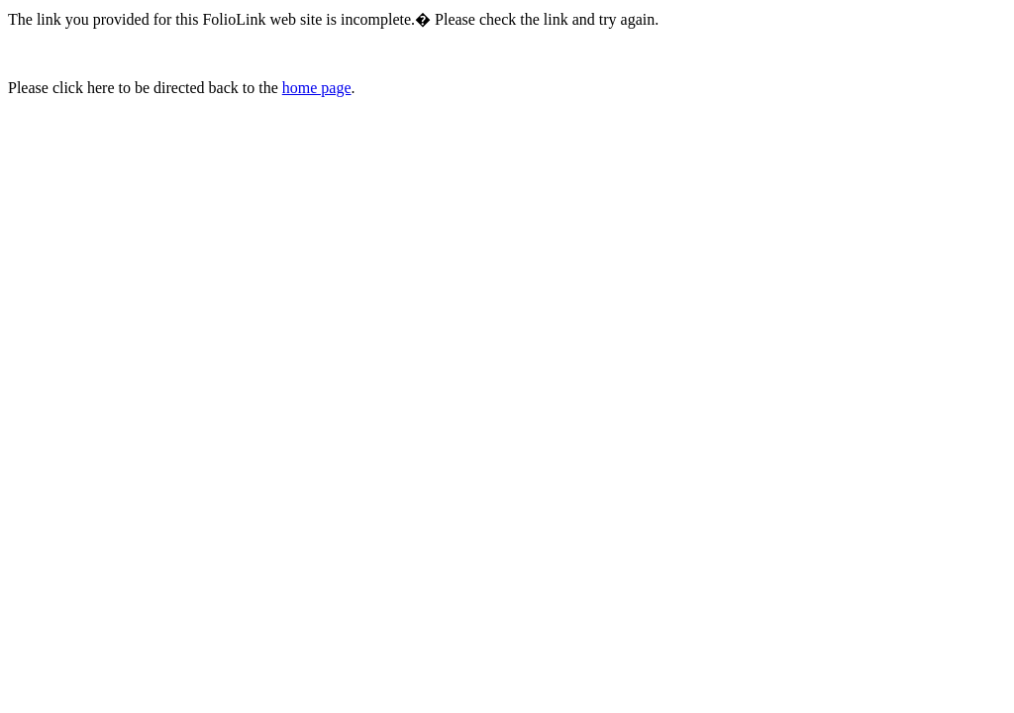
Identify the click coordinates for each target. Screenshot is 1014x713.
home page (317, 87)
